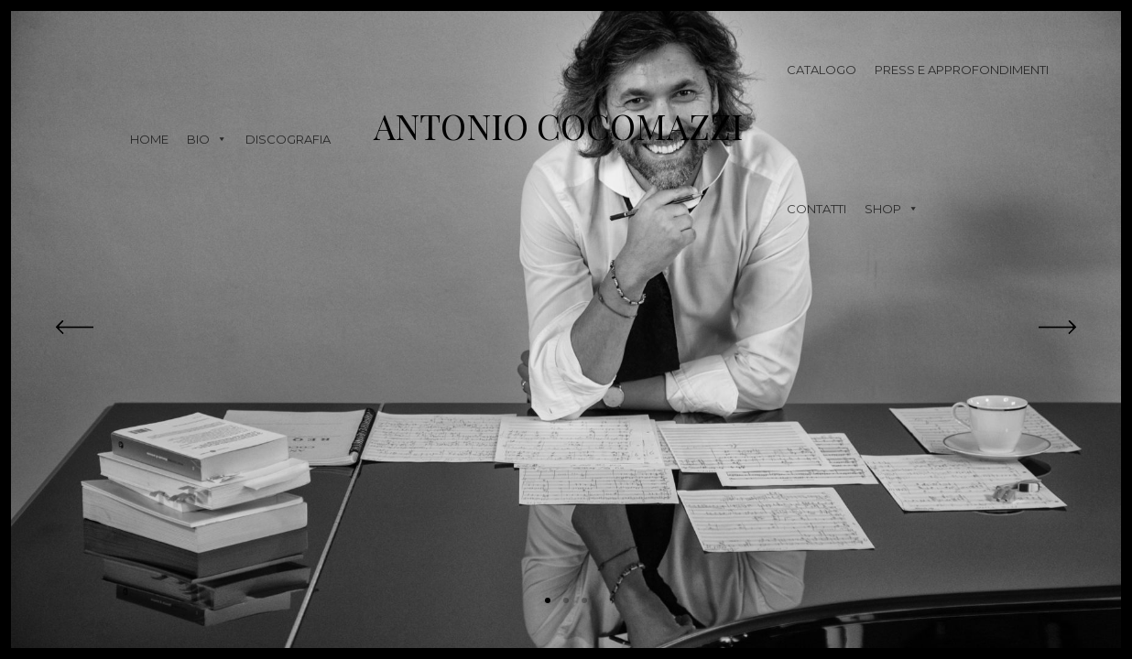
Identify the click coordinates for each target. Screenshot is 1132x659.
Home (149, 139)
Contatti (816, 208)
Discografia (288, 139)
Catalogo (821, 69)
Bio (207, 139)
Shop (892, 208)
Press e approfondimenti (962, 69)
